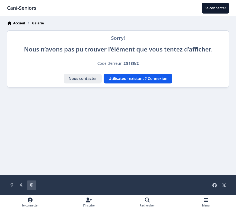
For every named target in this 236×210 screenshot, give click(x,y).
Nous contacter (83, 78)
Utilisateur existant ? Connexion (138, 78)
